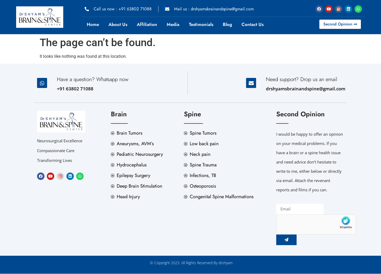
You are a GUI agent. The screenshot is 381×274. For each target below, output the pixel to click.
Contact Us (253, 24)
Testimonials (201, 24)
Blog (227, 24)
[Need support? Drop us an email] (251, 83)
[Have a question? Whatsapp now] (42, 83)
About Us (117, 24)
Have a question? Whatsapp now (92, 79)
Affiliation (147, 24)
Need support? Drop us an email (301, 79)
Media (173, 24)
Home (93, 24)
